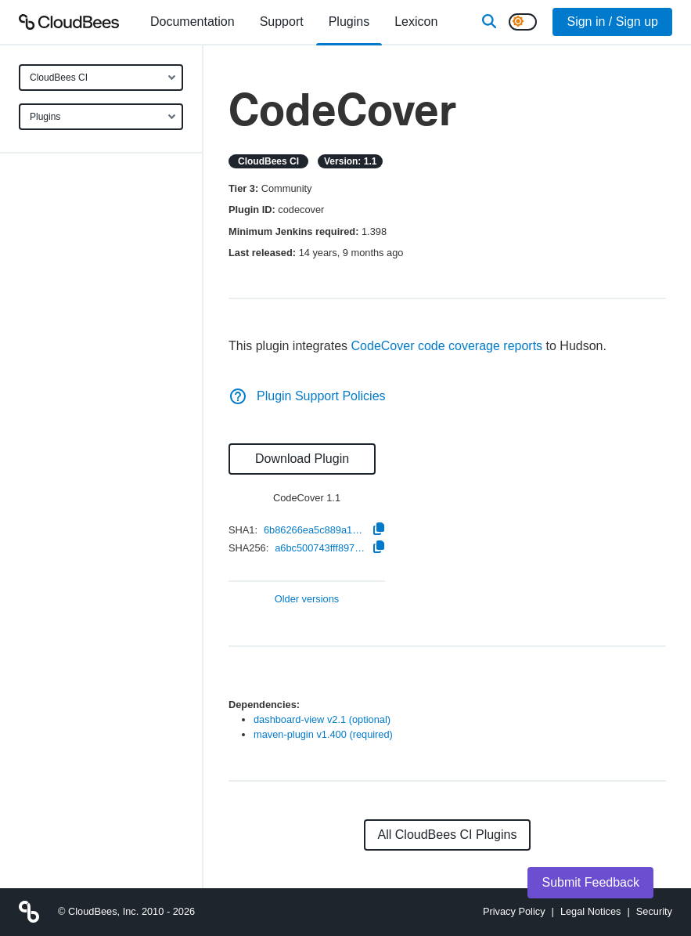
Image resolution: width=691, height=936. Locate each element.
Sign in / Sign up (612, 21)
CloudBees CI (59, 77)
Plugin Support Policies (307, 396)
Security (654, 911)
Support (282, 21)
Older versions (307, 599)
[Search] (489, 22)
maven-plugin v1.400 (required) (323, 734)
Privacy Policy (514, 911)
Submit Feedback (590, 882)
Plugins (45, 116)
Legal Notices (590, 911)
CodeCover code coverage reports (447, 345)
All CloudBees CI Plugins (447, 834)
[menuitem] (192, 22)
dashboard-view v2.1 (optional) (322, 719)
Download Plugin (302, 458)
